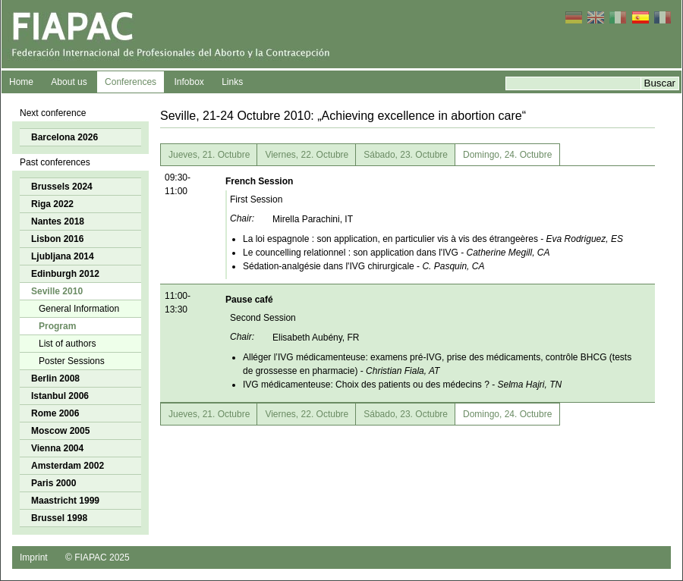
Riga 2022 (52, 204)
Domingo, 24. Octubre (507, 154)
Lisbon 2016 (57, 239)
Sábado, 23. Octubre (406, 154)
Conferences (130, 82)
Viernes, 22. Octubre (306, 154)
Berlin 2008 (55, 378)
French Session (259, 181)
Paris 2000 (53, 483)
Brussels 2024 (62, 186)
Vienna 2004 (57, 448)
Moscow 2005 (60, 431)
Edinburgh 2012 (65, 274)
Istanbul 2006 (60, 396)
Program (57, 326)
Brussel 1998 (59, 518)
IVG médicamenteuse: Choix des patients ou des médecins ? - (402, 384)
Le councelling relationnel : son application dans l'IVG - (396, 252)
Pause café (249, 299)
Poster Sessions (72, 361)
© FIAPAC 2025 (97, 557)
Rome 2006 (55, 413)
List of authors (67, 343)
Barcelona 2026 (64, 137)
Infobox (188, 82)
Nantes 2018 (57, 221)
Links (232, 82)
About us (69, 82)
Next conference (53, 113)
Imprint (34, 557)
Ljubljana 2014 (62, 256)
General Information (79, 308)
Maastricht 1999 (65, 500)
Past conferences (55, 162)
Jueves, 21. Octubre (209, 154)
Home (21, 82)
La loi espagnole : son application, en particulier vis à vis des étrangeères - (433, 239)
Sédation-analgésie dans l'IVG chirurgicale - (363, 266)
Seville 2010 (57, 291)
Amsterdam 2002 (67, 465)
